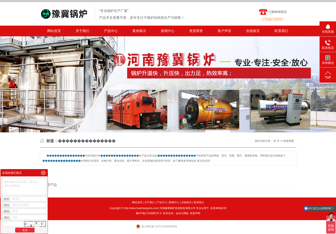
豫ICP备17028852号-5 (148, 213)
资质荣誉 (196, 31)
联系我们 (281, 31)
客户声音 (224, 31)
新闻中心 (168, 31)
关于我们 (82, 31)
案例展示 (139, 31)
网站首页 (54, 31)
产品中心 (111, 31)
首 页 (276, 140)
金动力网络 (182, 213)
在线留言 (253, 31)
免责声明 (195, 213)
